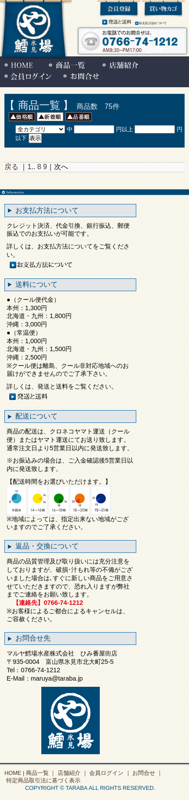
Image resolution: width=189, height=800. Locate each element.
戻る (11, 166)
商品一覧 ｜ (40, 773)
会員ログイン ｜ (109, 773)
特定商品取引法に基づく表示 (42, 780)
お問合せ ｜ (147, 773)
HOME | (14, 773)
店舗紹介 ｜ (71, 773)
